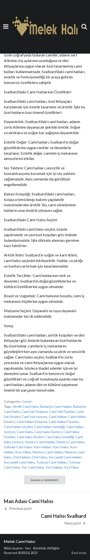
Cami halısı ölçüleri (30, 437)
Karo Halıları (42, 447)
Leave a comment (44, 480)
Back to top (79, 553)
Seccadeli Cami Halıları (65, 457)
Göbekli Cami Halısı (18, 447)
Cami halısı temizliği (59, 437)
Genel (26, 401)
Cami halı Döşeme (34, 411)
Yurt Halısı (71, 467)
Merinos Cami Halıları (47, 452)
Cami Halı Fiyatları (62, 411)
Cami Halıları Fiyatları (64, 422)
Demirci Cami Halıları (40, 442)
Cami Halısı (25, 432)
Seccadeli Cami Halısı (19, 462)
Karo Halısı (61, 447)
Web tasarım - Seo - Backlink (25, 548)
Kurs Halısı (23, 452)
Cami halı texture (34, 417)
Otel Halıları (21, 457)
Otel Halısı (39, 457)
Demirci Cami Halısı (70, 442)
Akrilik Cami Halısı (26, 406)
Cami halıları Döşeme (32, 422)
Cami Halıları (58, 417)
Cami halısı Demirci (48, 432)
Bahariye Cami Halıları (56, 406)
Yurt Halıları (53, 467)
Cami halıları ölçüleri (18, 427)
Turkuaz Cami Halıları (51, 462)
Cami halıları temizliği (49, 427)
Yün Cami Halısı (32, 467)
